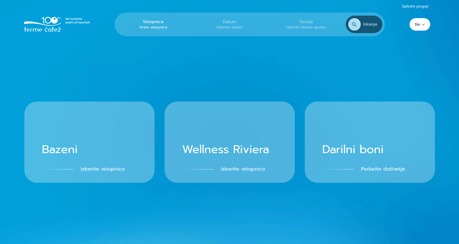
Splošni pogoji (415, 6)
